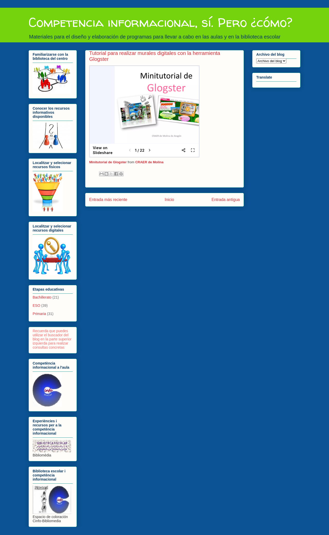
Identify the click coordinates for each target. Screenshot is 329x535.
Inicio (169, 199)
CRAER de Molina (149, 162)
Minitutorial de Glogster (108, 162)
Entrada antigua (226, 199)
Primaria (39, 314)
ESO (36, 305)
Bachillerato (42, 297)
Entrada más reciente (108, 199)
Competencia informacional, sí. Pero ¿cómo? (160, 22)
